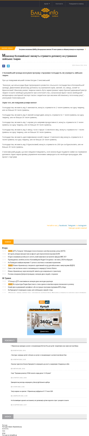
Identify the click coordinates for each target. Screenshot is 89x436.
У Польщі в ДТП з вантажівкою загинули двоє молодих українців (30, 281)
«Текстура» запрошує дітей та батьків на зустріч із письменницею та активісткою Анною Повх (39, 355)
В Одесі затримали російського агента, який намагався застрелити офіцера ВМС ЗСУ (37, 257)
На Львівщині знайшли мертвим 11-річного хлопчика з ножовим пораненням (34, 262)
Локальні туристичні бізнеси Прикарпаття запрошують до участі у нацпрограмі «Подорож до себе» (40, 364)
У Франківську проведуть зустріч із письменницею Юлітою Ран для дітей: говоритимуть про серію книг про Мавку (44, 346)
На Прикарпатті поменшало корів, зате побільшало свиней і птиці (30, 290)
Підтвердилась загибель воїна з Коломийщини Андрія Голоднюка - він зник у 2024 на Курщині (40, 260)
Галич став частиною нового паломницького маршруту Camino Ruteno (32, 268)
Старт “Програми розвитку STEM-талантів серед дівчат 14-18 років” (31, 373)
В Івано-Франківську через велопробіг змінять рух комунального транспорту (34, 271)
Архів (45, 3)
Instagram (82, 225)
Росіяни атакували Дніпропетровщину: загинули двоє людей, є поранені (33, 274)
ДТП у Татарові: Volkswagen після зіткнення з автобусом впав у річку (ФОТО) (36, 251)
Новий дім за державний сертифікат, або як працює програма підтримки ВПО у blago (37, 287)
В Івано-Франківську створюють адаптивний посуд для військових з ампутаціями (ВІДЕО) (41, 265)
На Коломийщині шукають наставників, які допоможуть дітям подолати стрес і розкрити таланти (40, 400)
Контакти (58, 4)
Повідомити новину (76, 4)
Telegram (71, 225)
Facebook (63, 225)
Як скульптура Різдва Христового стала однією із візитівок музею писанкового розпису (41, 284)
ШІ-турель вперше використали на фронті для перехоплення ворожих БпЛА (34, 254)
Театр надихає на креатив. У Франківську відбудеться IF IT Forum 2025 (32, 391)
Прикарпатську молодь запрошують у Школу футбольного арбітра (30, 382)
